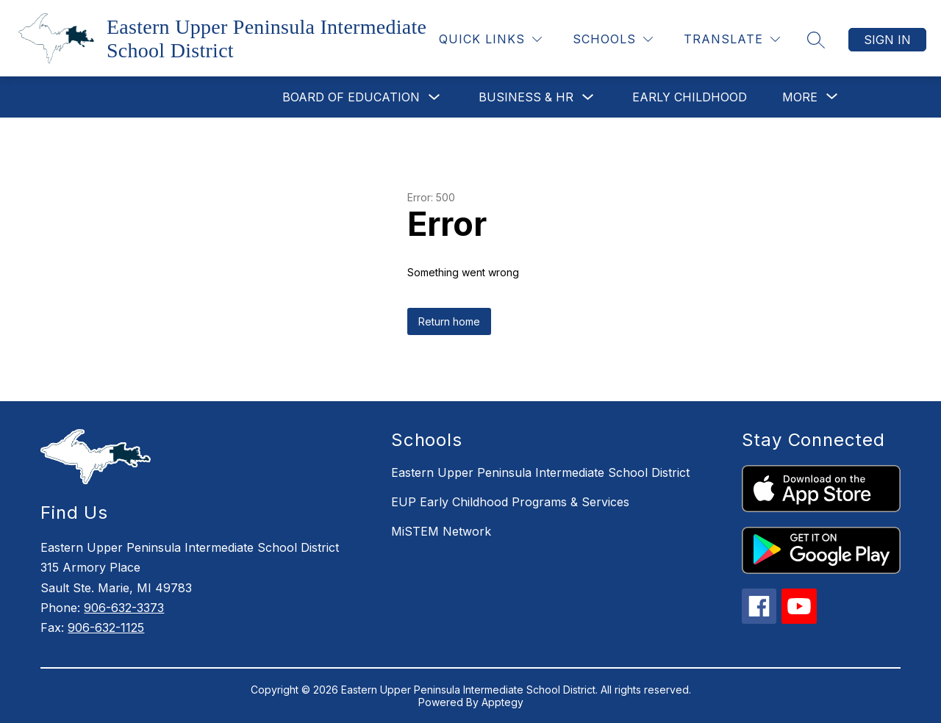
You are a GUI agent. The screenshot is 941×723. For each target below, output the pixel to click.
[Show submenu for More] (799, 97)
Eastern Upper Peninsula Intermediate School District (540, 472)
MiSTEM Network (441, 531)
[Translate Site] (732, 39)
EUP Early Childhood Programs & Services (510, 501)
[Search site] (816, 39)
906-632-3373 (124, 607)
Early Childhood (689, 97)
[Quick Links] (490, 39)
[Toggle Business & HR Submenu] (588, 97)
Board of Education (351, 97)
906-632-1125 (106, 627)
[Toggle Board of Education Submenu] (434, 97)
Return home (449, 321)
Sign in (887, 39)
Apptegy (502, 702)
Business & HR (526, 97)
